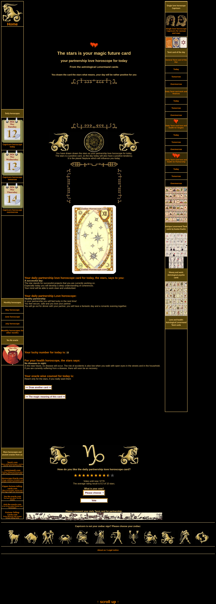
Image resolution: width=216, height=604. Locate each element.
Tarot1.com (12, 464)
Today (176, 69)
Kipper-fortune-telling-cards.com (12, 489)
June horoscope (12, 317)
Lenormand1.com (12, 471)
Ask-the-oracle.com (12, 506)
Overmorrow (176, 84)
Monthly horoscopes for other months (12, 331)
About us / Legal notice (108, 550)
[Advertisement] (12, 68)
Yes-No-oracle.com (12, 498)
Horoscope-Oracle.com (12, 479)
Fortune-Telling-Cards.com (12, 515)
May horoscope (12, 310)
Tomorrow (176, 77)
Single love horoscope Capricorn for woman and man (176, 30)
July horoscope (12, 324)
